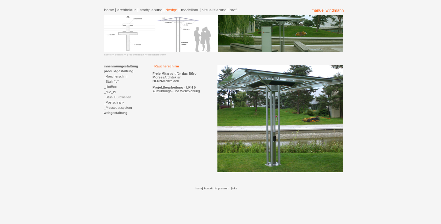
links (234, 188)
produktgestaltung (119, 71)
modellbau (190, 10)
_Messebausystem (118, 107)
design (171, 10)
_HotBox (110, 87)
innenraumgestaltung (121, 66)
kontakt (208, 188)
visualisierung (214, 10)
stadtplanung (151, 10)
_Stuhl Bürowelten (117, 97)
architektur (126, 10)
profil (234, 10)
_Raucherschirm (116, 76)
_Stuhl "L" (111, 81)
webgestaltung (115, 113)
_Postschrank (114, 102)
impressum (222, 188)
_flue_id (110, 92)
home (109, 10)
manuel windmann (327, 10)
